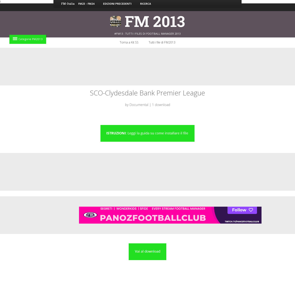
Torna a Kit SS (129, 42)
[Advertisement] (147, 66)
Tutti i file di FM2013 (162, 42)
